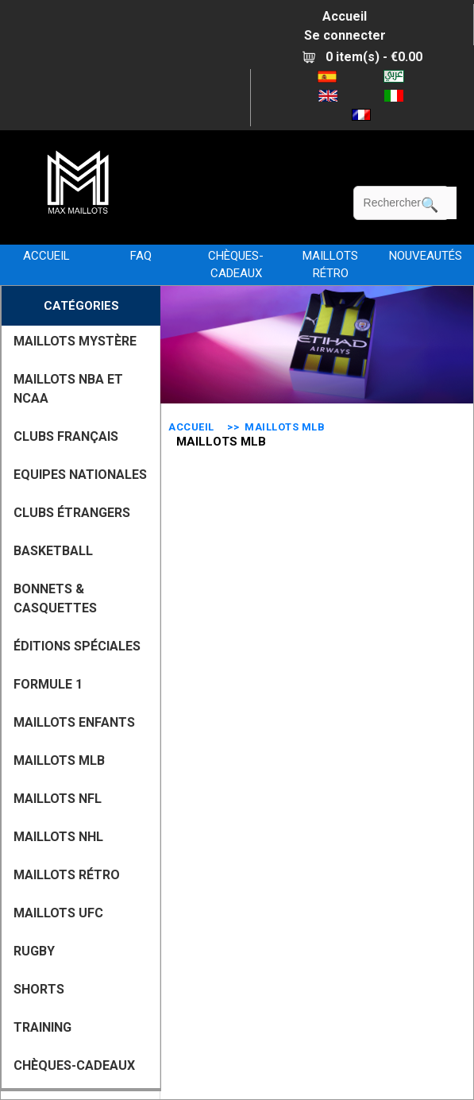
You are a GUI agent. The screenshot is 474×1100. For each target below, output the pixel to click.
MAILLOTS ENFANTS (74, 722)
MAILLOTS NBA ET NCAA (68, 389)
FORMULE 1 (48, 684)
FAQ (141, 256)
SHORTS (38, 989)
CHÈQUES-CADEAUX (236, 265)
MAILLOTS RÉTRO (330, 265)
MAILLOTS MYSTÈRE (75, 341)
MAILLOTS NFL (57, 798)
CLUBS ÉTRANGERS (71, 512)
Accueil (344, 16)
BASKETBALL (53, 550)
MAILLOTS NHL (58, 836)
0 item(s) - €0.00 (362, 56)
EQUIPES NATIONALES (80, 474)
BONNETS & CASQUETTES (55, 598)
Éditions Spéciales (77, 646)
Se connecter (345, 35)
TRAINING (42, 1027)
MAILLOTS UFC (58, 913)
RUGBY (34, 951)
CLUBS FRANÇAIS (65, 436)
